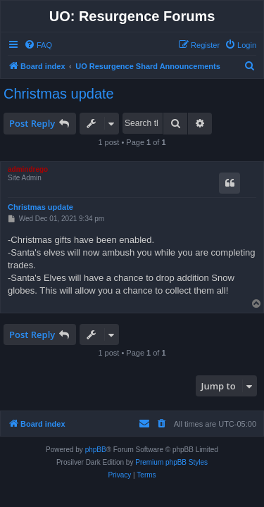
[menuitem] (38, 45)
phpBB (95, 449)
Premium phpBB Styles (171, 462)
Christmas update (59, 93)
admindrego (28, 169)
